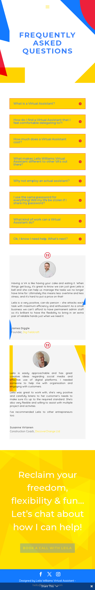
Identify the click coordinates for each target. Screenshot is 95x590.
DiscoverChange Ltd (47, 431)
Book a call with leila (47, 548)
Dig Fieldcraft (31, 332)
